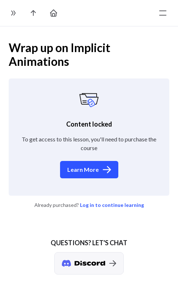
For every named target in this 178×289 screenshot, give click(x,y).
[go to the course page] (33, 13)
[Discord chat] (89, 263)
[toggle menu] (162, 13)
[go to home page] (53, 13)
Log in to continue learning (112, 205)
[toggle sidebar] (13, 13)
